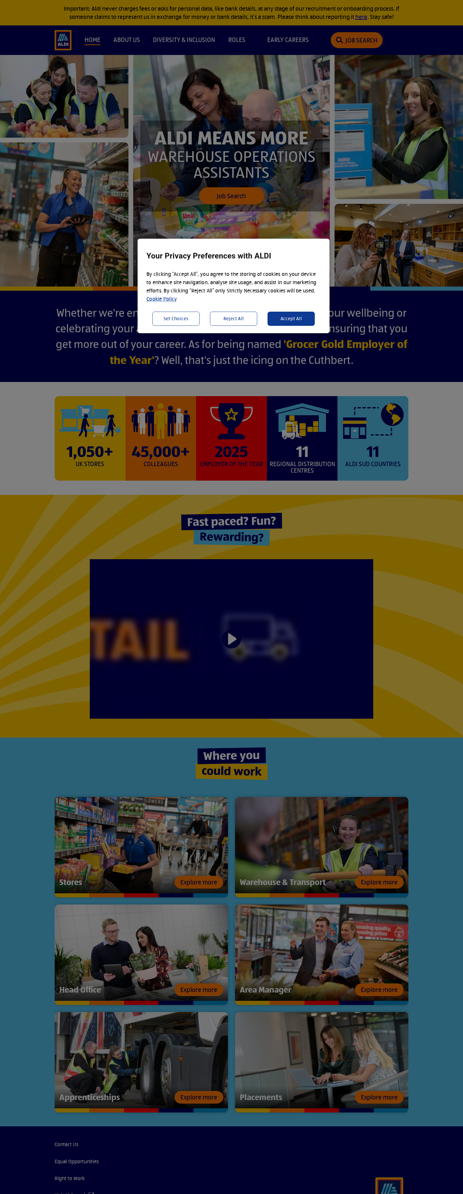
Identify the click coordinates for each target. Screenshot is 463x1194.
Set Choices (176, 318)
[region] (234, 286)
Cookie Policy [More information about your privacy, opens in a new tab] (161, 299)
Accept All (291, 318)
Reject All (234, 318)
